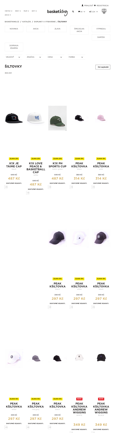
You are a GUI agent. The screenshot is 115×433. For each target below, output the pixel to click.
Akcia (8, 15)
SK (81, 12)
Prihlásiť (88, 6)
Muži (26, 11)
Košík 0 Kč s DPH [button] (104, 10)
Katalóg (26, 22)
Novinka (14, 29)
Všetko (8, 11)
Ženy (18, 11)
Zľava (57, 29)
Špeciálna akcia (79, 30)
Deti (34, 11)
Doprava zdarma (14, 47)
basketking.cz (12, 22)
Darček (101, 37)
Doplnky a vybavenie (45, 22)
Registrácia (103, 6)
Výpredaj (101, 29)
